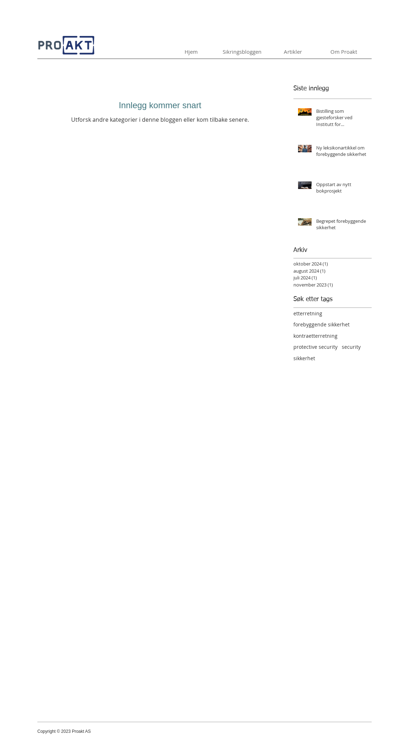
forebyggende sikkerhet (321, 324)
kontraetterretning (315, 335)
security (351, 346)
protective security (315, 346)
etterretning (307, 313)
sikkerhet (304, 358)
